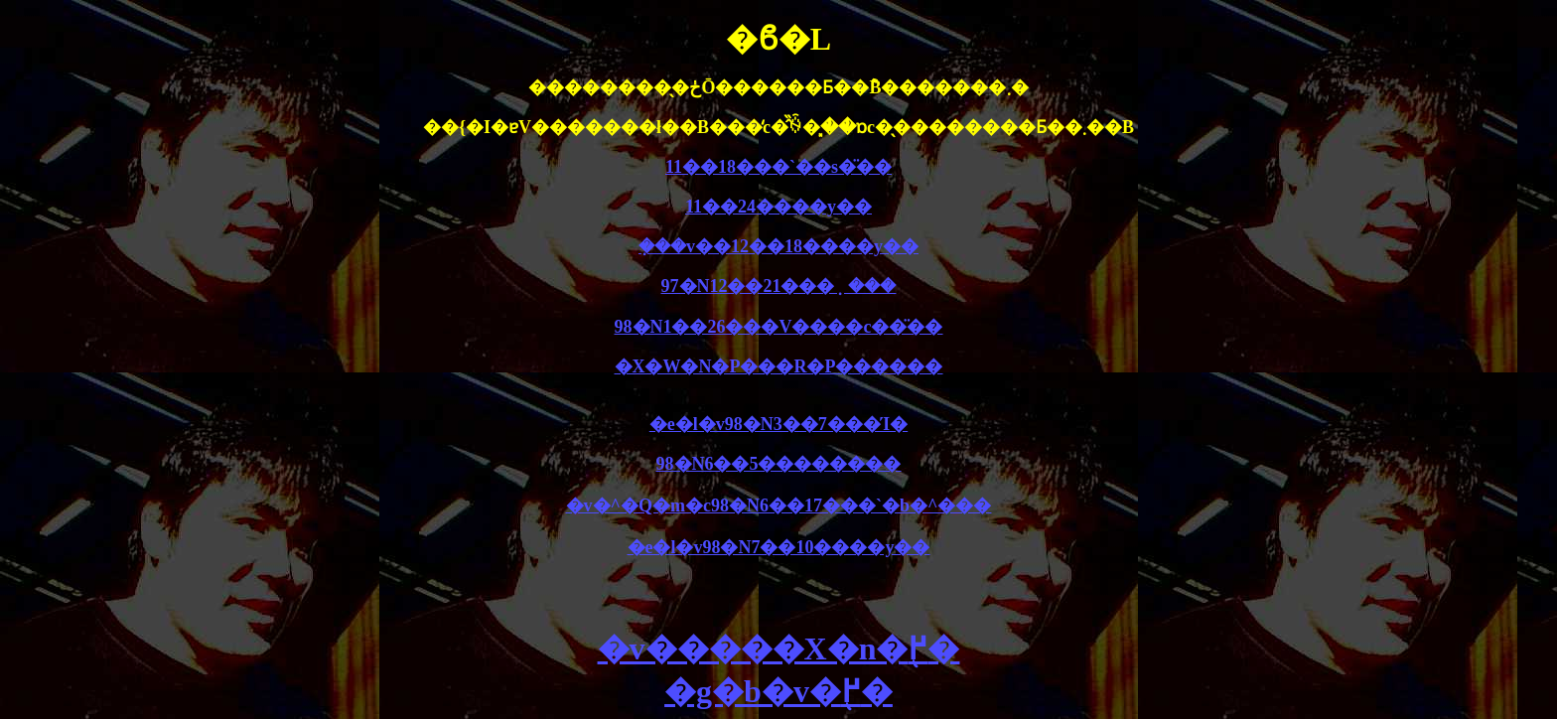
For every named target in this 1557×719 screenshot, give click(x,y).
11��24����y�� (778, 206)
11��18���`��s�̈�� (778, 167)
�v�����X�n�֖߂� (779, 648)
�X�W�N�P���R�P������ (779, 366)
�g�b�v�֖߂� (778, 691)
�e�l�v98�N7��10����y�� (779, 547)
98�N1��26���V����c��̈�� (779, 327)
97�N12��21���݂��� (779, 286)
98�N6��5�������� (779, 464)
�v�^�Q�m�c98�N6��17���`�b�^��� (779, 505)
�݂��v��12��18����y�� (778, 246)
